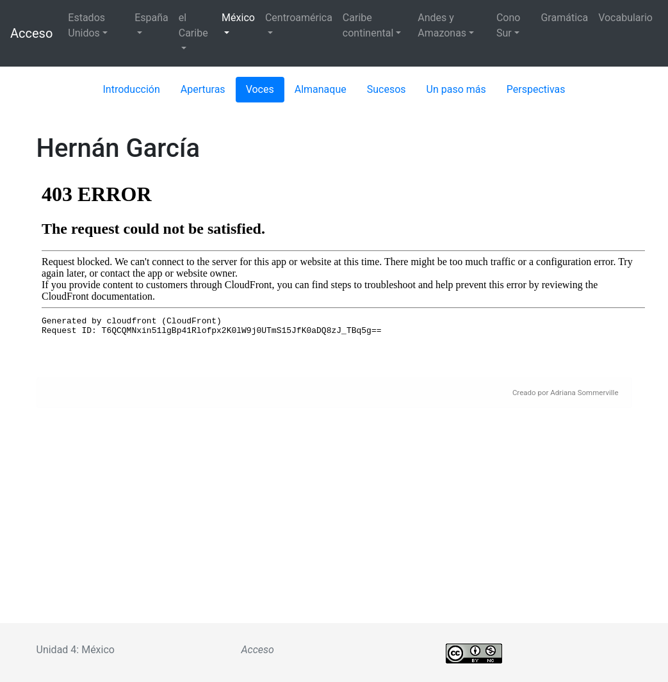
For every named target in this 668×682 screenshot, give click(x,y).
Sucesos (386, 89)
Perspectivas (536, 89)
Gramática (564, 18)
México (238, 18)
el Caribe (193, 25)
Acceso (31, 33)
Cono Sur (508, 25)
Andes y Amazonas (442, 25)
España (151, 18)
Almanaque (320, 89)
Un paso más (456, 89)
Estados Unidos (86, 25)
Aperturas (203, 89)
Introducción (131, 89)
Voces (260, 89)
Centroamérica (298, 18)
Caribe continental (368, 25)
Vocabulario (625, 18)
